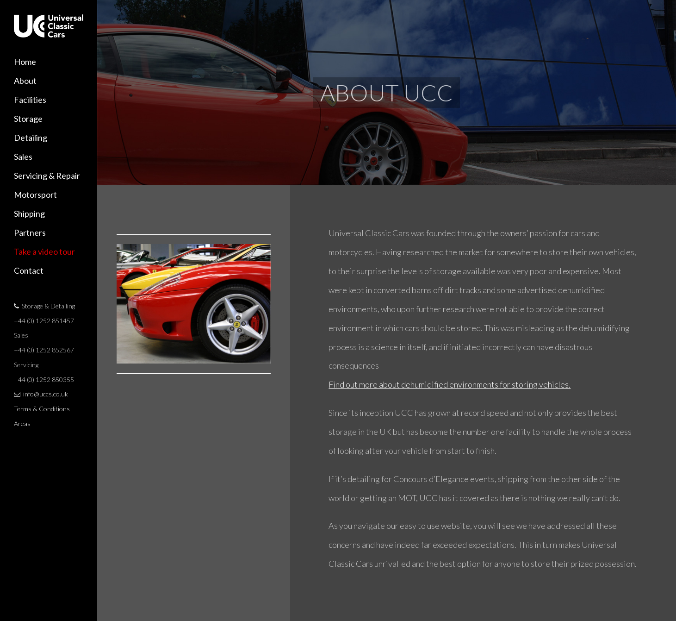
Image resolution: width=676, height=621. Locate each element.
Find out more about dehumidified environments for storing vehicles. (450, 384)
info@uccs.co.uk (45, 394)
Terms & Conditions (42, 409)
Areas (22, 423)
